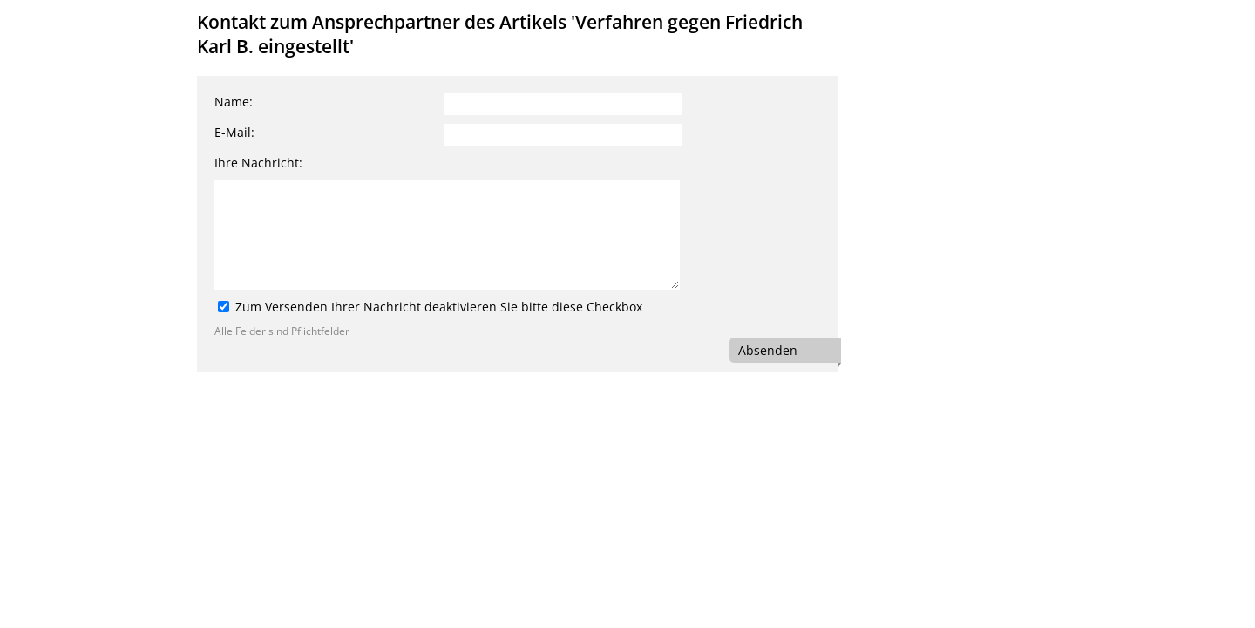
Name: (233, 101)
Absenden (767, 350)
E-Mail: (234, 132)
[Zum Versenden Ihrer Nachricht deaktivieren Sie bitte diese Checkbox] (223, 306)
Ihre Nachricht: (258, 162)
